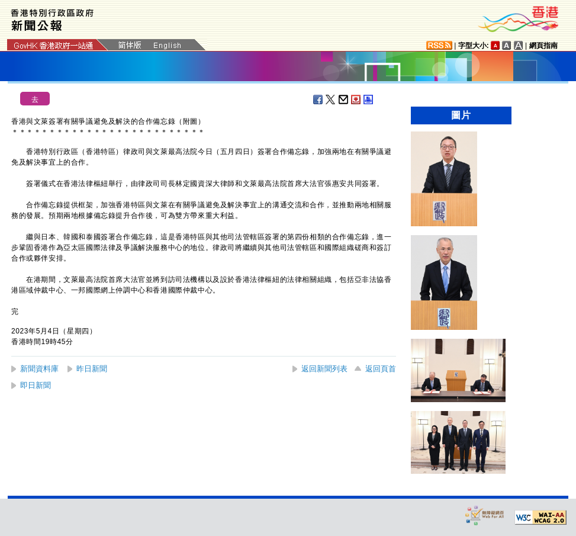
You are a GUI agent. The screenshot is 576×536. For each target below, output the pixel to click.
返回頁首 (380, 368)
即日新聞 (35, 385)
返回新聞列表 (324, 368)
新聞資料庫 (39, 368)
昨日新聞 (91, 368)
